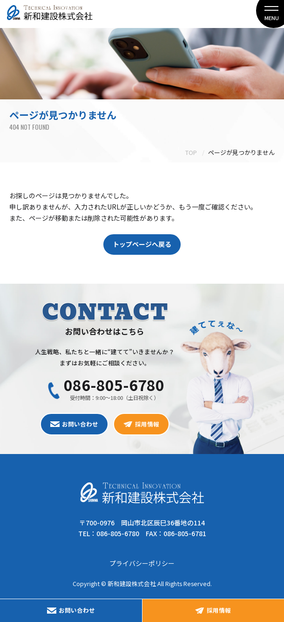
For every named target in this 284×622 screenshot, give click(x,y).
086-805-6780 (114, 384)
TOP (191, 152)
